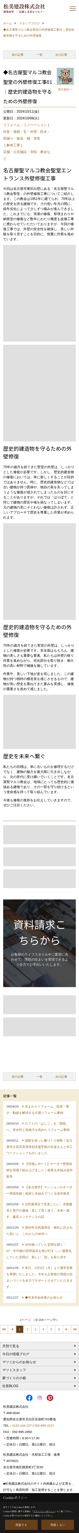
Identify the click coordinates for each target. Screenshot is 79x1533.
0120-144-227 (22, 1425)
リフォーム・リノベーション (25, 125)
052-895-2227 (44, 1425)
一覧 (40, 54)
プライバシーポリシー (44, 1511)
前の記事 (18, 54)
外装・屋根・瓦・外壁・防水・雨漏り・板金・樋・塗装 (26, 135)
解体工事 (13, 145)
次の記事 (61, 54)
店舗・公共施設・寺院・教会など (26, 155)
